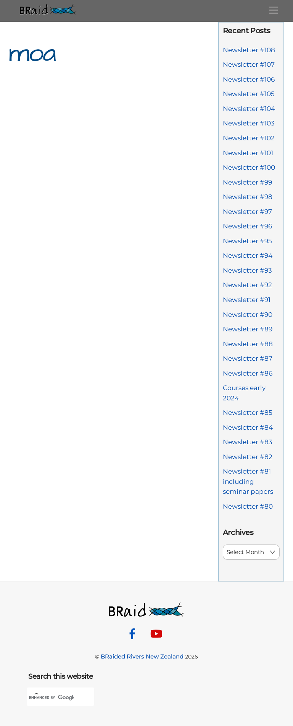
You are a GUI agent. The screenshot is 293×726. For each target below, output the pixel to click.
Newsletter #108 (249, 50)
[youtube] (157, 633)
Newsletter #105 (249, 94)
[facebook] (133, 633)
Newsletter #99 (247, 182)
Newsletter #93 (247, 270)
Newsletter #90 (247, 314)
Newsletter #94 (247, 255)
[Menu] (273, 10)
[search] (51, 697)
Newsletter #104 (249, 108)
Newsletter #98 (247, 197)
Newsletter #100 (249, 167)
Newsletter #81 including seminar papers (248, 481)
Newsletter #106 (249, 79)
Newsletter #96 (247, 226)
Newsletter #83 (247, 442)
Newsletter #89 (247, 329)
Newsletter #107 (249, 64)
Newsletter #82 (247, 457)
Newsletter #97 (247, 211)
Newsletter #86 (247, 373)
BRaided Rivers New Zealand (142, 656)
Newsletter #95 (247, 241)
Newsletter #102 (249, 138)
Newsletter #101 (248, 153)
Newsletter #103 (249, 123)
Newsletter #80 (248, 506)
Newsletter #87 (247, 358)
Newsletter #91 (246, 300)
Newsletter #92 (247, 285)
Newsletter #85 (247, 412)
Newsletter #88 (248, 344)
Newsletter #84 (248, 427)
